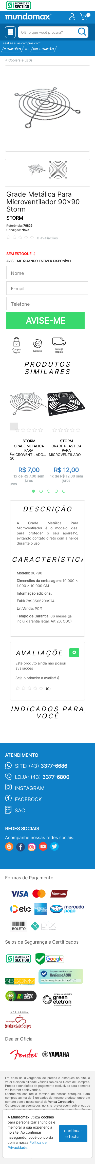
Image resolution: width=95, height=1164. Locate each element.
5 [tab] (61, 491)
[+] (74, 652)
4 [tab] (53, 491)
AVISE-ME (45, 321)
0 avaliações (47, 238)
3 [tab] (46, 491)
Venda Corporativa (61, 1102)
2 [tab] (38, 491)
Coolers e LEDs (20, 60)
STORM (14, 218)
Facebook (28, 799)
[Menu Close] (10, 32)
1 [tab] (30, 491)
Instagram (30, 788)
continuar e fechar (73, 1133)
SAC (20, 810)
